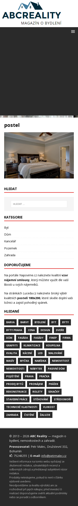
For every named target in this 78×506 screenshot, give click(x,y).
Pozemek (10, 248)
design (45, 330)
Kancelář (10, 241)
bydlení (40, 322)
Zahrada (9, 255)
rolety (37, 391)
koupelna (53, 345)
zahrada (12, 415)
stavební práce (16, 399)
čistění (29, 415)
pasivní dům (56, 368)
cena (31, 330)
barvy (24, 322)
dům (9, 338)
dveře (60, 330)
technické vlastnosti (21, 407)
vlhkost (49, 407)
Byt (6, 227)
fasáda (23, 338)
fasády (38, 338)
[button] (72, 31)
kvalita (11, 353)
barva (10, 322)
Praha (29, 376)
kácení (27, 353)
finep (53, 338)
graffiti (12, 345)
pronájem (36, 384)
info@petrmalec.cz (53, 456)
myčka (24, 361)
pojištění (12, 376)
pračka (44, 376)
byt (53, 322)
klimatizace (32, 345)
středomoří (62, 399)
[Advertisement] (39, 76)
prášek (53, 384)
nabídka (40, 361)
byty (65, 322)
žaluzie (45, 415)
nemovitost (60, 361)
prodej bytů (14, 384)
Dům (7, 234)
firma (67, 338)
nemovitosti (15, 368)
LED (40, 353)
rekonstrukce (16, 391)
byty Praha (14, 330)
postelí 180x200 (28, 298)
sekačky (53, 391)
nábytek (36, 368)
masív (10, 361)
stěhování (40, 399)
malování (55, 353)
